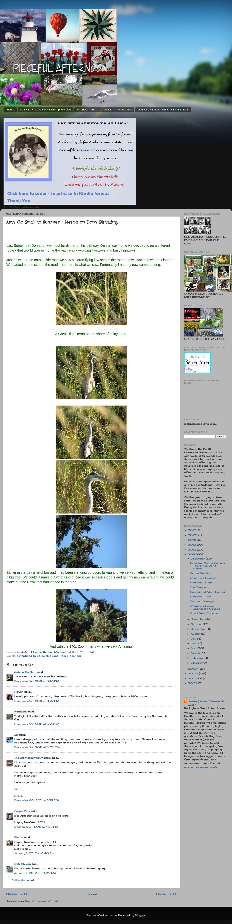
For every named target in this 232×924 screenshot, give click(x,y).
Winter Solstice (200, 573)
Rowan (18, 691)
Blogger (140, 915)
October (197, 624)
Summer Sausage (202, 601)
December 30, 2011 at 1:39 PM (36, 800)
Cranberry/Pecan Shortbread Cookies (205, 607)
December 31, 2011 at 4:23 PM (36, 826)
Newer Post (16, 894)
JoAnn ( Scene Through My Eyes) (206, 703)
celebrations (50, 655)
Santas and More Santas (207, 592)
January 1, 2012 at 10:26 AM (35, 873)
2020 (193, 535)
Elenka (18, 837)
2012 (192, 549)
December (198, 558)
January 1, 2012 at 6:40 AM (34, 853)
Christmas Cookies (203, 578)
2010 (192, 668)
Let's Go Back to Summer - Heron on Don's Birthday (207, 565)
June (194, 643)
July (194, 638)
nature (64, 655)
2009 (193, 673)
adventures (24, 655)
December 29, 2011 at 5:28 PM (36, 724)
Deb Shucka (22, 864)
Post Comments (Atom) (41, 901)
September (199, 629)
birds (36, 655)
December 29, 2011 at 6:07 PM (37, 747)
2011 (192, 554)
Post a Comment (22, 880)
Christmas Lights (201, 582)
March (195, 653)
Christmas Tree (200, 596)
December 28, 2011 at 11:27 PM (36, 701)
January (196, 662)
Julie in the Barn (25, 672)
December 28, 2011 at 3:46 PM (36, 681)
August (196, 633)
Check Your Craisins (204, 613)
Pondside (20, 711)
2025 (193, 530)
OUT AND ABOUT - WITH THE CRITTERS (163, 109)
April (194, 648)
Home (10, 109)
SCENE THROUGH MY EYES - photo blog (45, 109)
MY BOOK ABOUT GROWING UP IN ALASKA (104, 109)
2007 (193, 683)
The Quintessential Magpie (32, 757)
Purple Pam (22, 811)
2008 (193, 678)
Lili (16, 734)
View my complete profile (201, 767)
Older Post (166, 894)
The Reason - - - (201, 587)
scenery (75, 655)
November (198, 619)
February (197, 658)
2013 (192, 544)
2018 (192, 539)
